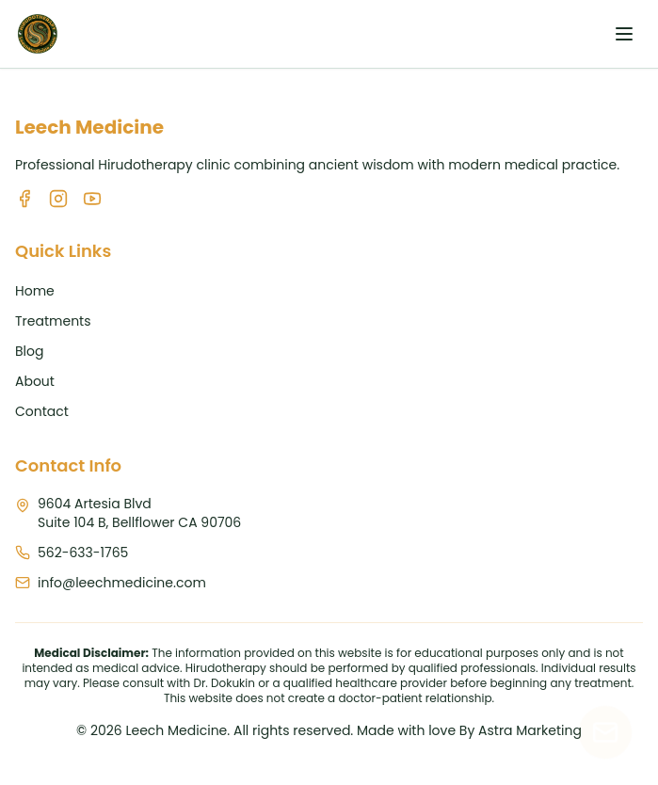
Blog (29, 351)
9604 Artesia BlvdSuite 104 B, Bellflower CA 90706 (139, 513)
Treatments (53, 321)
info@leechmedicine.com (122, 582)
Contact (42, 411)
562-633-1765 (83, 552)
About (35, 381)
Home (35, 290)
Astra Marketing (530, 730)
